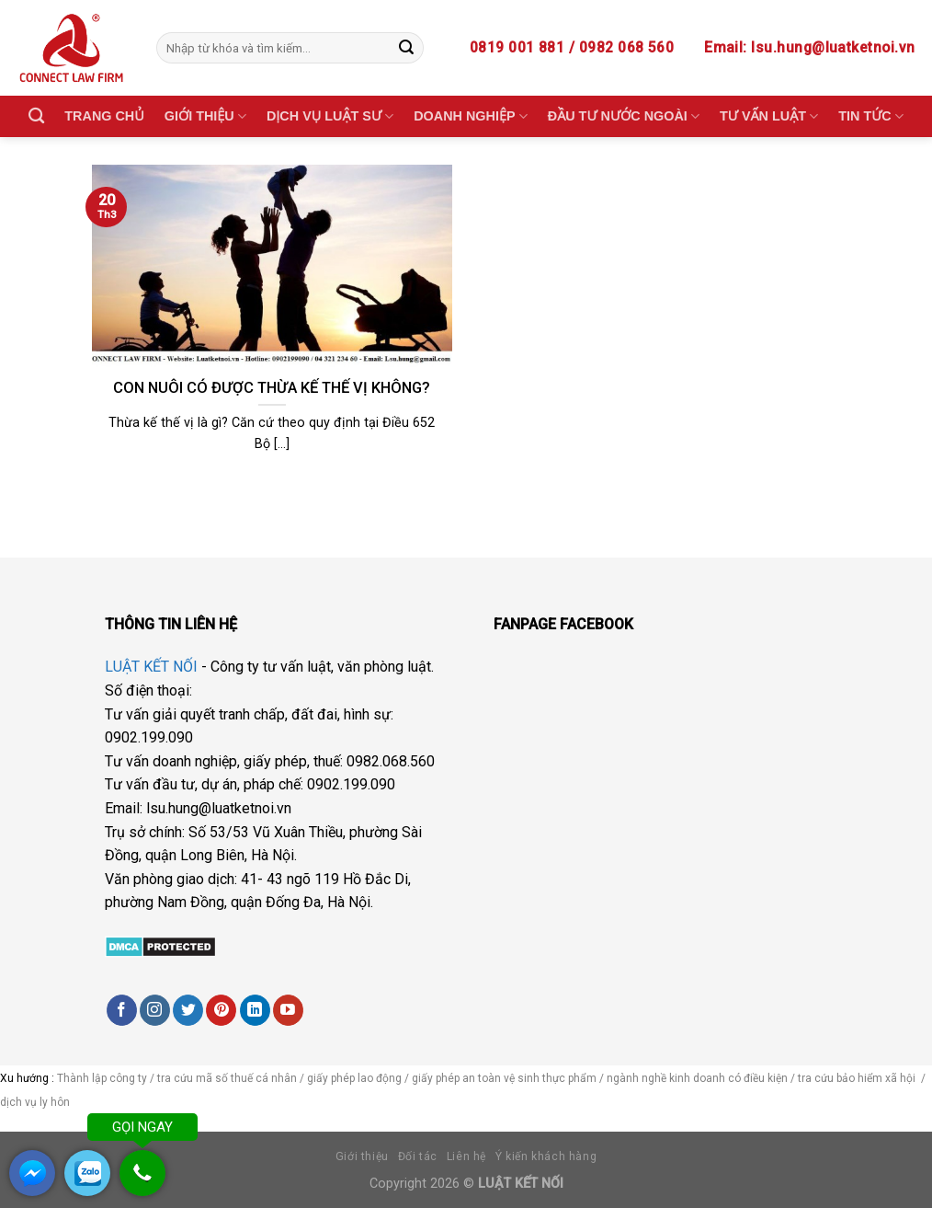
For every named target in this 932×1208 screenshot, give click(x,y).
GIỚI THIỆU (205, 116)
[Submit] (406, 47)
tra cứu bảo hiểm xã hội (858, 1078)
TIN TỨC (871, 116)
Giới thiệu (362, 1156)
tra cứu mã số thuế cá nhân (225, 1078)
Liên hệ (466, 1156)
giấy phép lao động (354, 1078)
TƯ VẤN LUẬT (769, 116)
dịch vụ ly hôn (36, 1102)
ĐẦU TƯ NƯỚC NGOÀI (623, 116)
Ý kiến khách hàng (546, 1156)
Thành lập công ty (102, 1078)
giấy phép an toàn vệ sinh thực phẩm (504, 1078)
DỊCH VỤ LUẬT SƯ (330, 116)
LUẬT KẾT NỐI (151, 666)
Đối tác (418, 1156)
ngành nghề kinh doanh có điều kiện (698, 1078)
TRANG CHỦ (103, 116)
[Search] (36, 116)
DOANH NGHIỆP (471, 116)
